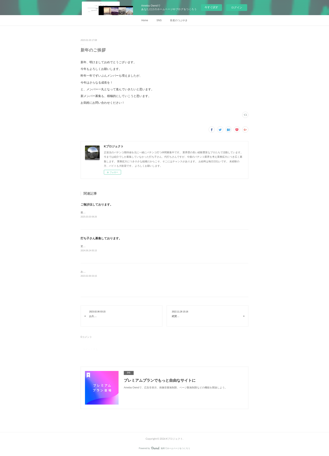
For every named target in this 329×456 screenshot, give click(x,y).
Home (144, 20)
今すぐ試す (211, 7)
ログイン (236, 7)
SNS (159, 20)
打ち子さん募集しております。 (101, 238)
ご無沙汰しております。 (97, 204)
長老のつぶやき (179, 20)
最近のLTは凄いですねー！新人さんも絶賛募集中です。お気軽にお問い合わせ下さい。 (130, 212)
